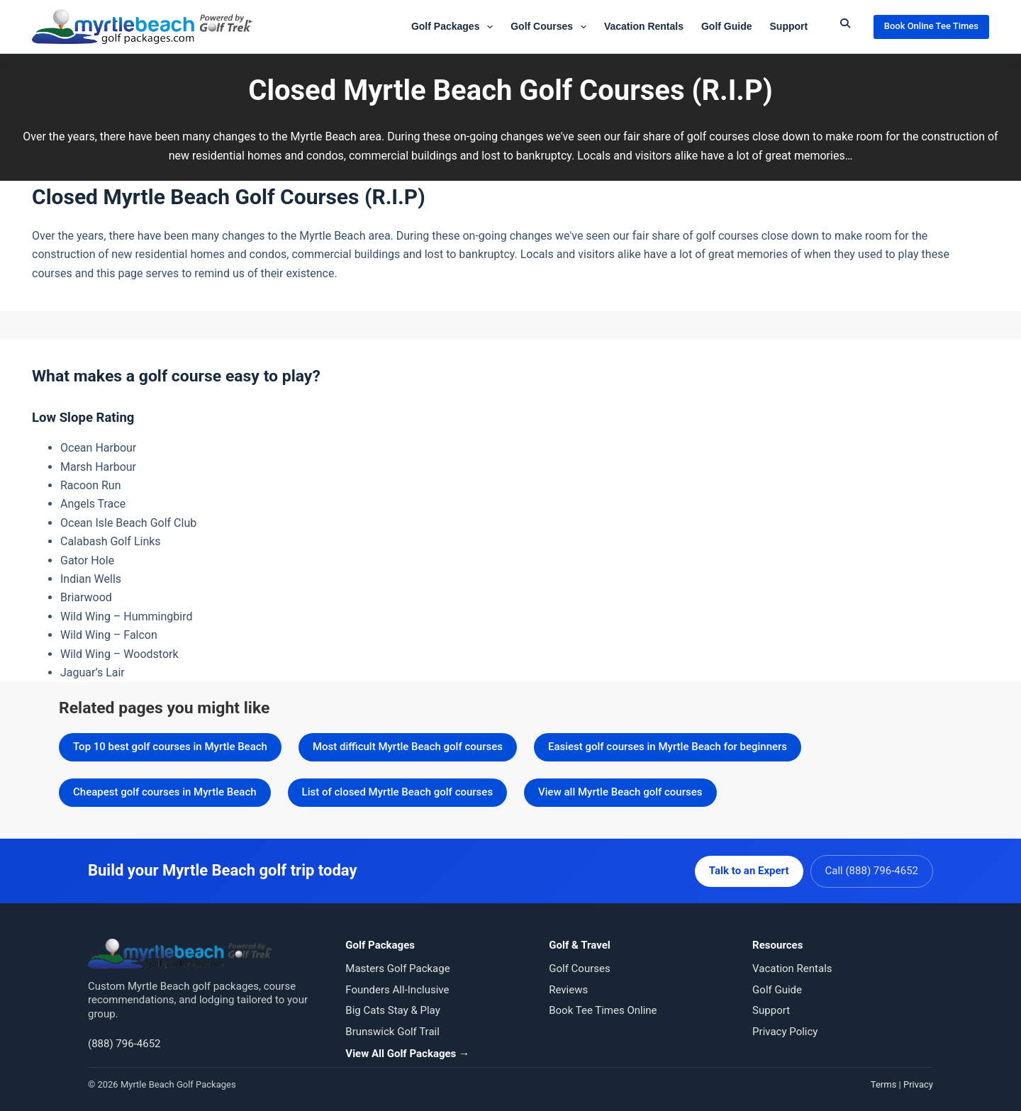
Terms (884, 1083)
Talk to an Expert (748, 870)
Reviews (568, 988)
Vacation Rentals (644, 26)
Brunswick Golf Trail (392, 1030)
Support (789, 26)
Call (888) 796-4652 (871, 870)
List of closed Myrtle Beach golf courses (397, 792)
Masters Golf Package (397, 967)
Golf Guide (726, 26)
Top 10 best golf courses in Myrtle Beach (170, 746)
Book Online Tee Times (931, 26)
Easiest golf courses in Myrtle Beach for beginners (667, 746)
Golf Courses (551, 26)
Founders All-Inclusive (397, 988)
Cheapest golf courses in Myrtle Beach (165, 792)
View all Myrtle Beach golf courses (620, 792)
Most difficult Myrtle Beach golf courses (408, 746)
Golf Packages (454, 26)
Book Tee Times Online (603, 1009)
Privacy (918, 1083)
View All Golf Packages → (407, 1052)
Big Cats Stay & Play (392, 1009)
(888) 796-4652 (124, 1042)
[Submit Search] (845, 23)
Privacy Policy (785, 1030)
